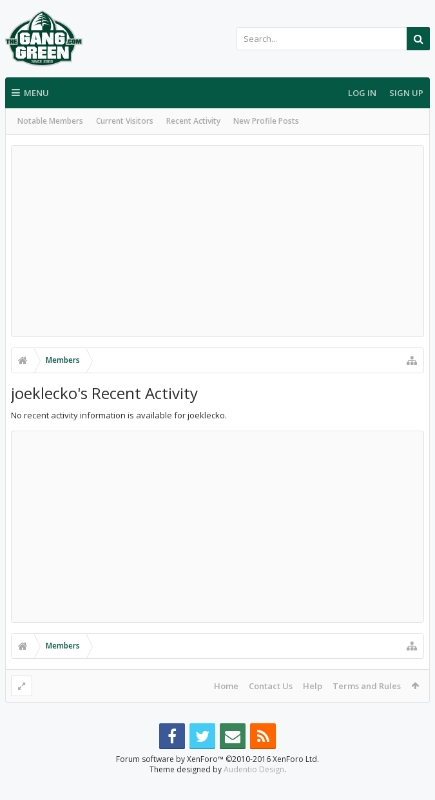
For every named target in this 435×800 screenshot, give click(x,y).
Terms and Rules (367, 686)
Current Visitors (124, 120)
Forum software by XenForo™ (217, 779)
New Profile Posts (266, 120)
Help (312, 686)
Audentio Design (254, 790)
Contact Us (271, 686)
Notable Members (50, 120)
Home (226, 686)
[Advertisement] (217, 241)
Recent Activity (193, 120)
